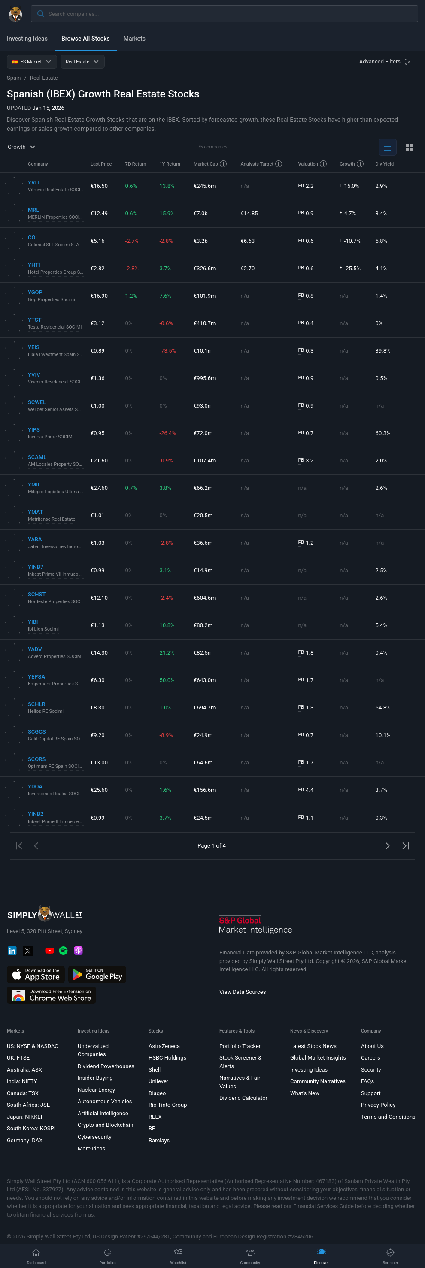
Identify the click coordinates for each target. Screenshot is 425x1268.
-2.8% (166, 241)
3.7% (166, 268)
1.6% (166, 790)
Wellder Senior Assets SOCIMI (56, 409)
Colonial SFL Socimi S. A (53, 245)
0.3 (305, 351)
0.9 (305, 213)
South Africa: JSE (28, 1105)
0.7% (131, 488)
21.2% (167, 652)
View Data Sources (242, 992)
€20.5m (203, 515)
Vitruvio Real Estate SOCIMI (56, 190)
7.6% (166, 296)
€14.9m (203, 570)
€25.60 (99, 790)
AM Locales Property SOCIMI (56, 464)
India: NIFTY (22, 1081)
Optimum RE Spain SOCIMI (56, 766)
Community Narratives (318, 1081)
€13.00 (99, 762)
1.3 (305, 708)
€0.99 (98, 570)
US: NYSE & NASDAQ (32, 1046)
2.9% (382, 186)
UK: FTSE (18, 1057)
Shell (155, 1069)
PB (301, 185)
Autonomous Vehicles (105, 1101)
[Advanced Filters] (386, 62)
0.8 (305, 296)
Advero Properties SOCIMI (55, 656)
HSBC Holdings (167, 1057)
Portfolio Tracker (240, 1046)
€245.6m (205, 186)
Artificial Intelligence (103, 1113)
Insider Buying (95, 1078)
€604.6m (205, 598)
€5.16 (98, 241)
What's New (304, 1093)
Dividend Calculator (243, 1098)
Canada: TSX (23, 1093)
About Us (372, 1046)
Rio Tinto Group (168, 1105)
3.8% (166, 488)
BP (152, 1128)
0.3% (382, 818)
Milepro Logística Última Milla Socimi (56, 492)
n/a (245, 186)
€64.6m (203, 762)
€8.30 (98, 707)
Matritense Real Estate (51, 519)
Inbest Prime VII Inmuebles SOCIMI (56, 574)
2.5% (382, 570)
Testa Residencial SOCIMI (55, 327)
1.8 (305, 653)
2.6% (382, 488)
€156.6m (205, 790)
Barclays (159, 1140)
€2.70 (248, 268)
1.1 (305, 818)
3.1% (166, 570)
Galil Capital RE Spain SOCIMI (56, 739)
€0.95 (98, 433)
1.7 (305, 680)
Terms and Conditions (388, 1117)
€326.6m (205, 268)
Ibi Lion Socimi (43, 629)
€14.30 (99, 652)
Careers (370, 1057)
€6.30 (98, 680)
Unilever (158, 1081)
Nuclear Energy (96, 1090)
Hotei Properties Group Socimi (56, 272)
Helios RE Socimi (46, 711)
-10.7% (350, 241)
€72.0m (203, 433)
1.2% (131, 296)
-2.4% (166, 598)
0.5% (382, 378)
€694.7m (205, 707)
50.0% (167, 680)
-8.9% (166, 735)
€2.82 (98, 268)
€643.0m (205, 680)
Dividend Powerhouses (106, 1066)
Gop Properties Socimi (51, 299)
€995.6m (205, 378)
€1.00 (98, 405)
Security (371, 1069)
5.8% (382, 241)
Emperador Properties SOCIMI (56, 684)
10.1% (383, 735)
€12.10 (99, 598)
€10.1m (203, 350)
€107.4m (205, 460)
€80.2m (203, 625)
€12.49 (99, 213)
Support (371, 1093)
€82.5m (203, 652)
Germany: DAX (24, 1140)
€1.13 (98, 625)
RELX (155, 1117)
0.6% (131, 186)
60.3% (383, 433)
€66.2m (203, 488)
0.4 (305, 323)
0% (129, 323)
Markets (135, 38)
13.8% (167, 186)
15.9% (167, 213)
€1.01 (98, 515)
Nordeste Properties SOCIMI (56, 601)
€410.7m (205, 323)
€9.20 (98, 735)
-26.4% (168, 433)
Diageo (157, 1093)
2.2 (305, 186)
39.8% (383, 350)
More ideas (91, 1148)
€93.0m (203, 405)
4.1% (382, 268)
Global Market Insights (318, 1057)
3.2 (305, 461)
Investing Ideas (27, 38)
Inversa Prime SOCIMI (51, 437)
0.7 (305, 433)
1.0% (166, 707)
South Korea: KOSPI (31, 1128)
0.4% (382, 652)
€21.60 (99, 460)
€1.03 (98, 543)
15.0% (349, 186)
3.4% (382, 213)
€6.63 (248, 241)
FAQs (367, 1081)
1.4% (382, 296)
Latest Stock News (313, 1046)
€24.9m (203, 735)
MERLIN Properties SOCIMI (56, 217)
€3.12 (98, 323)
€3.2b (201, 241)
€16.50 (99, 186)
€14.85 (249, 213)
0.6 (305, 241)
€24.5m (203, 818)
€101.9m (205, 296)
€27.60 (99, 488)
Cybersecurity (95, 1137)
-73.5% (168, 350)
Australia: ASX (24, 1069)
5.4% (382, 625)
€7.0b (201, 213)
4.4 (305, 790)
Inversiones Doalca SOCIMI (56, 794)
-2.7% (132, 241)
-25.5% (350, 268)
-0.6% (166, 323)
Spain (14, 78)
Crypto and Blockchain (105, 1125)
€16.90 (99, 296)
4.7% (348, 213)
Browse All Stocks (85, 38)
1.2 (305, 543)
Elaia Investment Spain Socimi (56, 354)
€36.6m (203, 543)
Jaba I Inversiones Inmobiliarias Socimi (56, 546)
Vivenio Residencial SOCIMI (56, 382)
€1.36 (98, 378)
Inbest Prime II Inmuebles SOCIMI (56, 821)
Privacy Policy (378, 1105)
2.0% (382, 460)
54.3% (383, 707)
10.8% (167, 625)
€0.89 (98, 350)
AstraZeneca (164, 1046)
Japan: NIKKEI (24, 1117)
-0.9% (166, 460)
